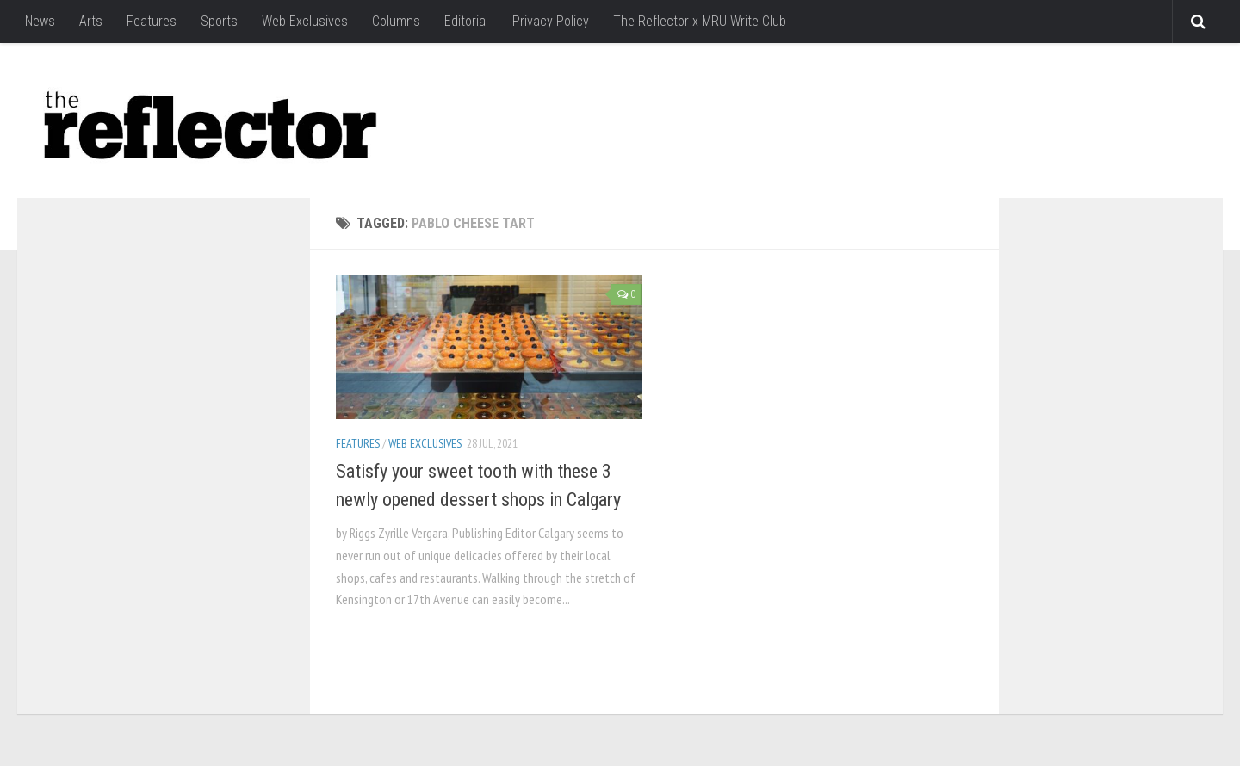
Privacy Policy (550, 21)
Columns (396, 21)
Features (152, 21)
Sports (219, 21)
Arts (90, 21)
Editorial (466, 21)
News (40, 21)
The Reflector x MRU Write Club (699, 21)
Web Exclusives (305, 21)
